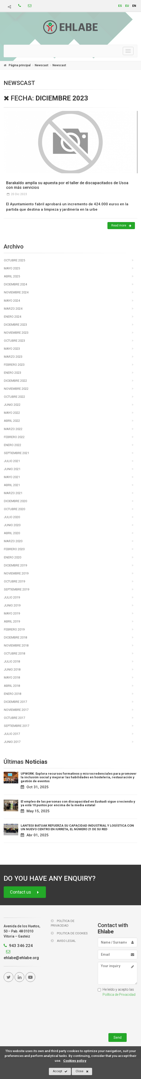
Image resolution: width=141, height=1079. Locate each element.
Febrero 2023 (14, 364)
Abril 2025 (12, 276)
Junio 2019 (12, 605)
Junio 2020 (12, 525)
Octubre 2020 (14, 509)
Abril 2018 (12, 686)
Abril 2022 (12, 421)
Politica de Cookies (69, 933)
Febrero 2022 (14, 437)
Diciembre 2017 (15, 702)
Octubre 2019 (14, 581)
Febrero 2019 (14, 629)
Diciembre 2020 (15, 501)
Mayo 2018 (12, 677)
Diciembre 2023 (15, 324)
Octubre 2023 (14, 340)
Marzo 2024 (13, 308)
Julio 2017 (12, 734)
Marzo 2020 (13, 541)
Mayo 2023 (12, 348)
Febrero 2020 (14, 549)
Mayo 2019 (12, 613)
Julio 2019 (12, 597)
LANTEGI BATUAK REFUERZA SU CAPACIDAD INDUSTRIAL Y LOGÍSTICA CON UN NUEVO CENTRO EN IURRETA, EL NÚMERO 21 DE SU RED (77, 827)
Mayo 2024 (12, 300)
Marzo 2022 (13, 429)
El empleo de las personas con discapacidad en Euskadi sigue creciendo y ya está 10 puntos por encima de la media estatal (78, 803)
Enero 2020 (12, 557)
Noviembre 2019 (16, 573)
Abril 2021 (12, 485)
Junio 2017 (12, 742)
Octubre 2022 (14, 396)
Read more (121, 225)
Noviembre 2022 (16, 388)
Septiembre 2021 (16, 453)
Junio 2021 (12, 469)
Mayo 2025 (12, 268)
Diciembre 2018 (15, 637)
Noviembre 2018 (16, 645)
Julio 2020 (12, 517)
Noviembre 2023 (16, 332)
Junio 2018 (12, 669)
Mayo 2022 (12, 413)
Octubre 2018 (14, 653)
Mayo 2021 (12, 477)
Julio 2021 (12, 461)
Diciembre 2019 (15, 565)
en (134, 6)
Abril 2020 (12, 533)
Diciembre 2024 (15, 284)
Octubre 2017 (14, 718)
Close (82, 1071)
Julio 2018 (12, 661)
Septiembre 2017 (16, 726)
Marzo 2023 (13, 356)
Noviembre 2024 (16, 292)
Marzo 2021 (13, 493)
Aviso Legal (63, 941)
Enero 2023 (12, 372)
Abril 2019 (12, 621)
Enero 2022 (12, 445)
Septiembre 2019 (16, 589)
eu (127, 6)
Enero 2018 (12, 694)
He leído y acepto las (116, 992)
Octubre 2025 (14, 260)
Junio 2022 (12, 405)
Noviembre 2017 (16, 710)
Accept (60, 1071)
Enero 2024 (12, 316)
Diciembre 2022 (15, 380)
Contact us (25, 892)
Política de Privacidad (62, 923)
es (120, 6)
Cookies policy (74, 1060)
